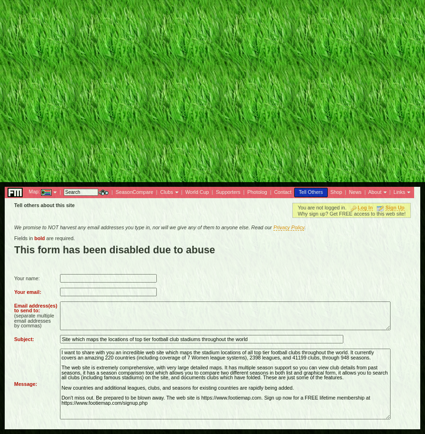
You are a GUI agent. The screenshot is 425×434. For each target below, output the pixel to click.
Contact (282, 192)
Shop (336, 192)
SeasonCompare (134, 192)
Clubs (166, 192)
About (375, 192)
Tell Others (311, 192)
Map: (34, 191)
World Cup (197, 192)
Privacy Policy (289, 227)
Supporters (228, 192)
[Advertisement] (88, 88)
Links (399, 192)
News (355, 192)
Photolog (257, 192)
